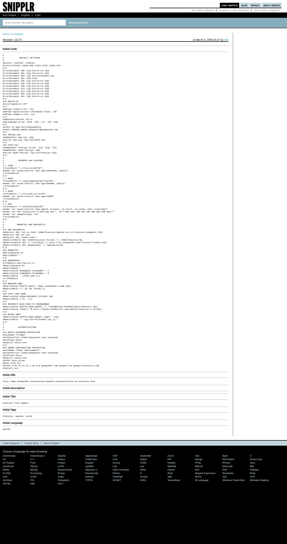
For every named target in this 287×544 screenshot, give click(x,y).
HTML (198, 509)
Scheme (89, 523)
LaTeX (61, 512)
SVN (252, 523)
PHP (224, 516)
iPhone (226, 509)
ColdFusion (91, 505)
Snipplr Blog (31, 489)
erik (226, 39)
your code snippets (267, 10)
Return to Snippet (13, 34)
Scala (61, 523)
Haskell (171, 509)
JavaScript (8, 512)
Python (116, 519)
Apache (62, 502)
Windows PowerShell (233, 526)
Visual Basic (173, 526)
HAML (143, 509)
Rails (170, 519)
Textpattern (63, 526)
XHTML (7, 530)
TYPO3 (89, 526)
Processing (36, 519)
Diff (169, 505)
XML (32, 530)
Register (25, 15)
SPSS (198, 523)
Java (252, 509)
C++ (32, 505)
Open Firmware (121, 516)
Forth (33, 509)
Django (198, 505)
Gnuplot (89, 509)
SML (169, 523)
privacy (255, 5)
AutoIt (170, 502)
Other (143, 516)
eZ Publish (8, 509)
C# (4, 505)
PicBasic (254, 516)
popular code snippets (234, 10)
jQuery (34, 512)
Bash (225, 502)
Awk (197, 502)
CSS (115, 505)
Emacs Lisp (256, 505)
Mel (252, 512)
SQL (224, 523)
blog (244, 5)
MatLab (199, 512)
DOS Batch (228, 505)
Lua (142, 512)
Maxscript (227, 512)
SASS (33, 523)
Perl (197, 516)
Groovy (116, 509)
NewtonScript (65, 516)
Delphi (143, 505)
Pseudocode (91, 519)
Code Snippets (11, 489)
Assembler (145, 502)
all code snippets (203, 10)
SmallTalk (118, 523)
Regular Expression (205, 519)
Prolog (61, 519)
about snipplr (271, 5)
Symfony (7, 526)
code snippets (229, 5)
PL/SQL (7, 519)
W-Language (201, 526)
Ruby (252, 519)
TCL (32, 526)
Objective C (91, 516)
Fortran (61, 509)
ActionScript (9, 502)
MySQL (34, 516)
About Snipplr (51, 489)
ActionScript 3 (37, 502)
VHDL (143, 526)
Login (38, 15)
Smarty (144, 523)
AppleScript (91, 502)
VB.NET (117, 526)
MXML (6, 516)
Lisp (115, 512)
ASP (115, 502)
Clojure (61, 505)
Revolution (228, 519)
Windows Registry (259, 526)
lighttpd (89, 512)
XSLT (60, 530)
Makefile (171, 512)
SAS (5, 523)
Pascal (171, 516)
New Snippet (9, 15)
